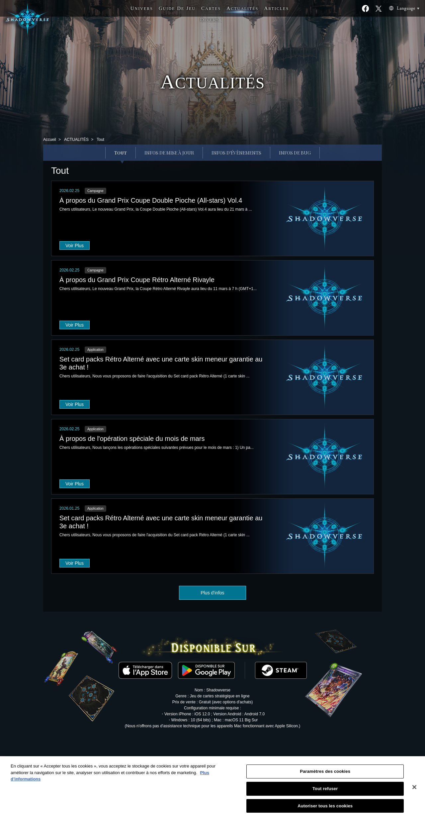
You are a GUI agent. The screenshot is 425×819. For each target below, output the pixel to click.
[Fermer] (414, 791)
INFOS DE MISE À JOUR (169, 153)
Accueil (49, 139)
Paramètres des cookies (325, 775)
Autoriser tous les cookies (325, 810)
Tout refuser (325, 792)
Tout (120, 153)
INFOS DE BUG (295, 153)
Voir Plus (74, 245)
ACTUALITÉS (76, 139)
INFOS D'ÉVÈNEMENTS (236, 153)
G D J (177, 8)
